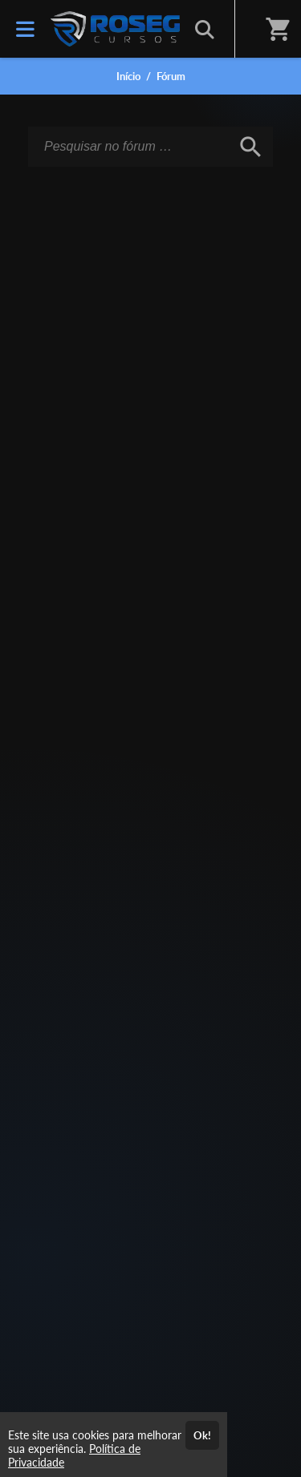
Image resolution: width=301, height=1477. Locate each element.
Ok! (202, 1435)
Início (128, 76)
